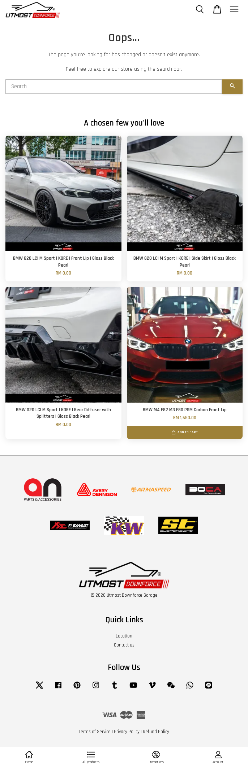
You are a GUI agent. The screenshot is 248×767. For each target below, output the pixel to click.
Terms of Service (95, 732)
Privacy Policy (127, 732)
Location (124, 636)
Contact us (124, 645)
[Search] (113, 86)
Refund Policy (156, 732)
